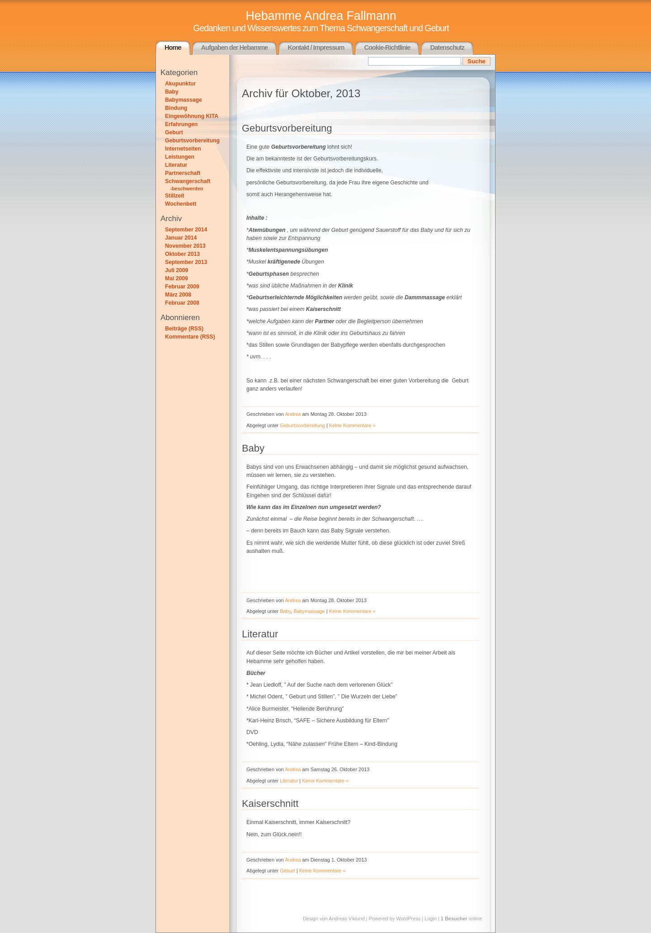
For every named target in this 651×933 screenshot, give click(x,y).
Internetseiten (183, 149)
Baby (172, 92)
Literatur (176, 165)
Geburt (174, 132)
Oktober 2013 (182, 254)
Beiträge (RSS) (184, 328)
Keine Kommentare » (352, 425)
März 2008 (178, 295)
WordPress (408, 918)
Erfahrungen (181, 124)
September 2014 (186, 229)
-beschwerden (186, 188)
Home (173, 47)
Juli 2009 (176, 270)
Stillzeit (174, 196)
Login (431, 918)
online (461, 918)
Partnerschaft (182, 173)
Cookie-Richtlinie (387, 47)
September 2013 (186, 262)
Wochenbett (180, 204)
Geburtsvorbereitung (192, 140)
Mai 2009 (176, 278)
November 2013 (185, 246)
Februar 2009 (182, 286)
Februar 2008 (182, 303)
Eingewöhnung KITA (191, 116)
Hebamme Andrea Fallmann (320, 16)
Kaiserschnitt (270, 803)
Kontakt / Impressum (316, 47)
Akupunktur (180, 83)
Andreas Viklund (346, 918)
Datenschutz (447, 47)
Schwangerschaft (188, 181)
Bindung (176, 108)
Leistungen (179, 157)
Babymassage (183, 100)
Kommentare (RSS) (190, 337)
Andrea (293, 414)
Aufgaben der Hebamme (234, 47)
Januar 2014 (181, 238)
